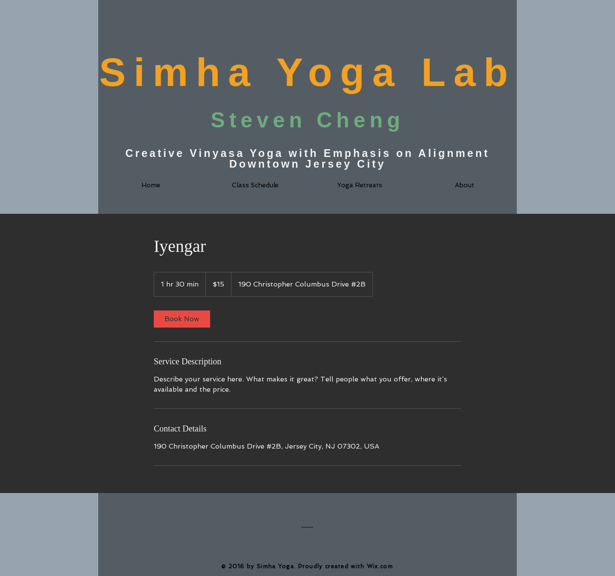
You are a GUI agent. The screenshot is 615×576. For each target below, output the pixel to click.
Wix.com (380, 566)
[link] (182, 319)
